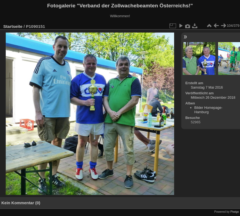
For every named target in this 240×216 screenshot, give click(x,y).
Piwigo (234, 211)
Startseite (12, 26)
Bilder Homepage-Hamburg (208, 110)
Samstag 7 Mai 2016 (207, 87)
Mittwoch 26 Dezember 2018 (213, 97)
